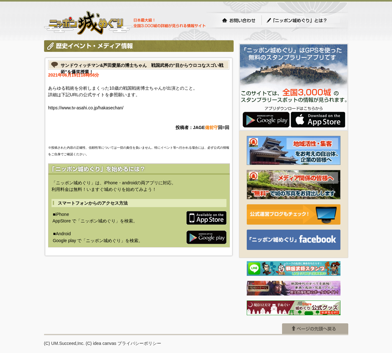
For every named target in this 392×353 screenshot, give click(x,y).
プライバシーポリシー (139, 343)
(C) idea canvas (101, 343)
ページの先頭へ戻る (315, 328)
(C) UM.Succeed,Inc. (64, 343)
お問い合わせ (239, 20)
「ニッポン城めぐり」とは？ (303, 20)
